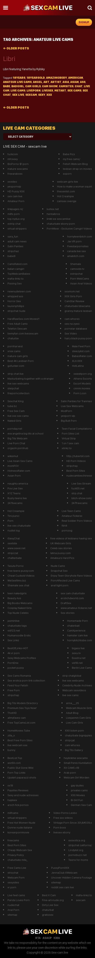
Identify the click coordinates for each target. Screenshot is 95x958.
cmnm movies (81, 388)
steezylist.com (81, 351)
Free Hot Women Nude (21, 822)
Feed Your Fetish (18, 685)
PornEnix (13, 662)
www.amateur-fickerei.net (76, 608)
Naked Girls (14, 420)
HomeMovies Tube (19, 730)
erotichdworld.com (72, 598)
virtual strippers (17, 228)
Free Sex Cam (16, 411)
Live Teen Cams (71, 511)
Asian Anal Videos (81, 283)
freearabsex (15, 173)
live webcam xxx (17, 745)
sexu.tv (76, 653)
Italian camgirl (16, 268)
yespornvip (14, 186)
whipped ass (15, 296)
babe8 (11, 256)
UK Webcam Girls (60, 543)
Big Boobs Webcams (20, 603)
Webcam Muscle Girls (79, 708)
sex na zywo (72, 323)
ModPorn (66, 411)
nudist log (14, 530)
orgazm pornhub (18, 448)
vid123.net (14, 630)
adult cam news (17, 241)
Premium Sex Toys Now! (22, 708)
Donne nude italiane (20, 827)
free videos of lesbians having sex (71, 538)
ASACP (47, 937)
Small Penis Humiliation (78, 762)
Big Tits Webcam (17, 438)
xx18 (10, 785)
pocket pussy (16, 667)
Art (46, 82)
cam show (50, 86)
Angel (37, 82)
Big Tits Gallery (74, 750)
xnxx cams (14, 351)
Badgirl (17, 86)
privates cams (79, 790)
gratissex (47, 914)
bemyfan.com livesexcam (23, 333)
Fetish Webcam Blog (75, 163)
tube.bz (12, 406)
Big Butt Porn (69, 420)
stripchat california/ (80, 845)
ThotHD (12, 712)
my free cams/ (71, 159)
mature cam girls (18, 356)
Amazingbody (56, 77)
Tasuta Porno (16, 565)
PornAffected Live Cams (65, 580)
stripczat (13, 553)
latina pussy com (60, 553)
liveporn (34, 90)
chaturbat (48, 909)
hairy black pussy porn (78, 338)
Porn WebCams (79, 278)
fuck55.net (77, 488)
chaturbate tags (17, 625)
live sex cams (70, 695)
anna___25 (72, 703)
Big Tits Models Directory (23, 703)
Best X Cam (49, 895)
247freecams (79, 503)
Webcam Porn (16, 877)
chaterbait (73, 625)
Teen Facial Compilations (77, 428)
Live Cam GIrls (74, 722)
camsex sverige (66, 201)
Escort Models (82, 383)
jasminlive (13, 620)
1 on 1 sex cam (70, 443)
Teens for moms (78, 859)
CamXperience (76, 630)
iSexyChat (14, 538)
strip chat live (16, 373)
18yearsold (36, 77)
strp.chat (76, 493)
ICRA (57, 937)
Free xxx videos (63, 817)
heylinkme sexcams (76, 758)
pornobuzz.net (77, 855)
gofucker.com (16, 365)
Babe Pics (69, 154)
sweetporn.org (82, 373)
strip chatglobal (71, 675)
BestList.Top (15, 758)
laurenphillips (16, 306)
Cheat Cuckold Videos (21, 575)
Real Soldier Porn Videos (77, 520)
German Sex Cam (81, 805)
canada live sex (76, 251)
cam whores (72, 318)
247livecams (15, 503)
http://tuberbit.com (78, 456)
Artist (56, 82)
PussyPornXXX (60, 867)
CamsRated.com (17, 264)
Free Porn (14, 690)
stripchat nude (16, 310)
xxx (49, 94)
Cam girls (33, 86)
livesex (47, 90)
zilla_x (11, 735)
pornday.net (15, 428)
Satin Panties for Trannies (76, 401)
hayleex (12, 800)
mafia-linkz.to (16, 278)
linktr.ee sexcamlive (58, 218)
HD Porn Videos (76, 461)
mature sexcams (18, 168)
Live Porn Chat (16, 443)
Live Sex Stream (81, 483)
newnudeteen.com (19, 291)
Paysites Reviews (18, 790)
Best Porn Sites (75, 470)
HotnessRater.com (19, 470)
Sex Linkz (13, 640)
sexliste (12, 543)
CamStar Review (74, 301)
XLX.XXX (77, 361)
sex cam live (15, 196)
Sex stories (67, 612)
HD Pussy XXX (16, 191)
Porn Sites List (70, 433)
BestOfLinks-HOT (18, 648)
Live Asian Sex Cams (20, 461)
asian (74, 82)
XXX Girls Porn (73, 296)
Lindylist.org (75, 850)
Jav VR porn (74, 241)
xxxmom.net (72, 291)
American (75, 77)
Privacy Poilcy (16, 855)
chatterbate (15, 558)
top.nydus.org (16, 218)
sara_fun (13, 236)
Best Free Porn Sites (20, 740)
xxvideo (12, 181)
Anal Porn (13, 909)
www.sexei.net (16, 548)
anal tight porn (59, 585)
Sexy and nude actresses (23, 795)
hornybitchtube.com (79, 640)
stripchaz (13, 251)
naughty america (18, 483)
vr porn (12, 887)
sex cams (74, 90)
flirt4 (64, 525)
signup (84, 22)
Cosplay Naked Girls (20, 608)
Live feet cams (16, 895)
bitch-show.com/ (81, 498)
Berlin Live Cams (82, 667)
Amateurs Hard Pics (62, 558)
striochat (13, 872)
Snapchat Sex (59, 570)
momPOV (13, 465)
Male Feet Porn (81, 346)
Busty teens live (17, 498)
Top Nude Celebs (18, 612)
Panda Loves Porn (19, 900)
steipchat (13, 388)
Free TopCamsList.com (21, 722)
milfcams (13, 812)
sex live (18, 94)
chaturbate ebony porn (61, 223)
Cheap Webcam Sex (20, 850)
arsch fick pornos (18, 805)
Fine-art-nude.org (53, 900)
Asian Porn (14, 475)
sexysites (13, 882)
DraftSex (66, 603)
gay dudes (77, 785)
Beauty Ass (14, 598)
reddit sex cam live (62, 887)
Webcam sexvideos (74, 690)
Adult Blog (72, 712)
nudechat (13, 905)
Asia (66, 82)
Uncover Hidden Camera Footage (71, 877)
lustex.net (53, 209)
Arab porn (70, 772)
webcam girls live (67, 181)
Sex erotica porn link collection (26, 680)
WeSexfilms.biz (17, 580)
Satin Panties (15, 246)
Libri (9, 59)
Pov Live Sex (15, 488)
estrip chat (14, 223)
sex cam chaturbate (73, 593)
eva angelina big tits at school (25, 433)
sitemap (56, 882)
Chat (79, 86)
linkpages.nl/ (15, 209)
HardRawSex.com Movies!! (23, 318)
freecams (13, 840)
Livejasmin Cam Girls (78, 717)
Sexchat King (16, 401)
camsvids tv (77, 268)
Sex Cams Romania (19, 675)
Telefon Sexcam (17, 328)
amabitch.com (75, 256)
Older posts (16, 48)
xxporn (67, 173)
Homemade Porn (77, 620)
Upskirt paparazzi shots (22, 777)
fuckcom (13, 154)
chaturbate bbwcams (77, 306)
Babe (6, 86)
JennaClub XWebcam (64, 872)
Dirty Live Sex (50, 905)
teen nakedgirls (17, 593)
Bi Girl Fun (77, 800)
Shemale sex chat (18, 585)
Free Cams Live (17, 867)
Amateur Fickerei (72, 515)
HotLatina (78, 365)
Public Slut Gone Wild (20, 767)
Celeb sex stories (61, 548)
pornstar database (76, 328)
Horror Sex (14, 301)
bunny (11, 750)
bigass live (78, 648)
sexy (41, 94)
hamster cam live (77, 635)
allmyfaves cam (17, 717)
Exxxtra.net (78, 658)
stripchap (13, 695)
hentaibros (53, 214)
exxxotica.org (76, 840)
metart (60, 90)
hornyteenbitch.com (79, 236)
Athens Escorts (82, 378)
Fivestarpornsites (78, 246)
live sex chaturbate (19, 525)
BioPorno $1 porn (18, 163)
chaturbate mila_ (18, 859)
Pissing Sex (15, 283)
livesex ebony (61, 832)
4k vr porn (14, 653)
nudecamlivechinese (79, 475)
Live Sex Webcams (72, 406)
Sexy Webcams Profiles (22, 658)
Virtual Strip (69, 438)
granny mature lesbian (78, 310)
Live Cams (18, 90)
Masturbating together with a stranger (31, 378)
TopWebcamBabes (19, 273)
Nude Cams (58, 565)
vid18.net (77, 662)
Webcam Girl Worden (76, 777)
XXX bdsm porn (74, 730)
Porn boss (59, 827)
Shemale (75, 264)
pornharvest (15, 346)
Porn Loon (79, 393)
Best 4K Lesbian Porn (21, 361)
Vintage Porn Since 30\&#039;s (72, 822)
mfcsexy (13, 159)
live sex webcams (18, 383)
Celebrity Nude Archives (77, 685)
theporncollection (18, 393)
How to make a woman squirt (74, 186)
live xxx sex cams (18, 415)
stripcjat (70, 740)
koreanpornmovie (18, 832)
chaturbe (13, 338)
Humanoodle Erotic (19, 635)
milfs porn (14, 214)
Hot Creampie (65, 196)
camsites (66, 86)
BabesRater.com (82, 356)
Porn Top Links (16, 772)
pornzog (67, 530)
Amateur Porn (16, 201)
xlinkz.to (67, 448)
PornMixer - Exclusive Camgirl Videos (69, 228)
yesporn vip (68, 415)
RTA (38, 937)
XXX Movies (78, 795)
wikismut (13, 456)
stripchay (72, 465)
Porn (10, 520)
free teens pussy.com (21, 570)
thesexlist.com (66, 191)
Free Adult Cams (18, 323)
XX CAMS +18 (71, 767)
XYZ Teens (14, 493)
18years (19, 77)
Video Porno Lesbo (65, 812)
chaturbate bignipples (78, 735)
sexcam (31, 94)
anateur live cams (17, 82)
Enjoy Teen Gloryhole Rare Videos (71, 575)
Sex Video (71, 333)
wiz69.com (14, 762)
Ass (82, 82)
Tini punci (13, 515)
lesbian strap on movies (77, 168)
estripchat (76, 273)
